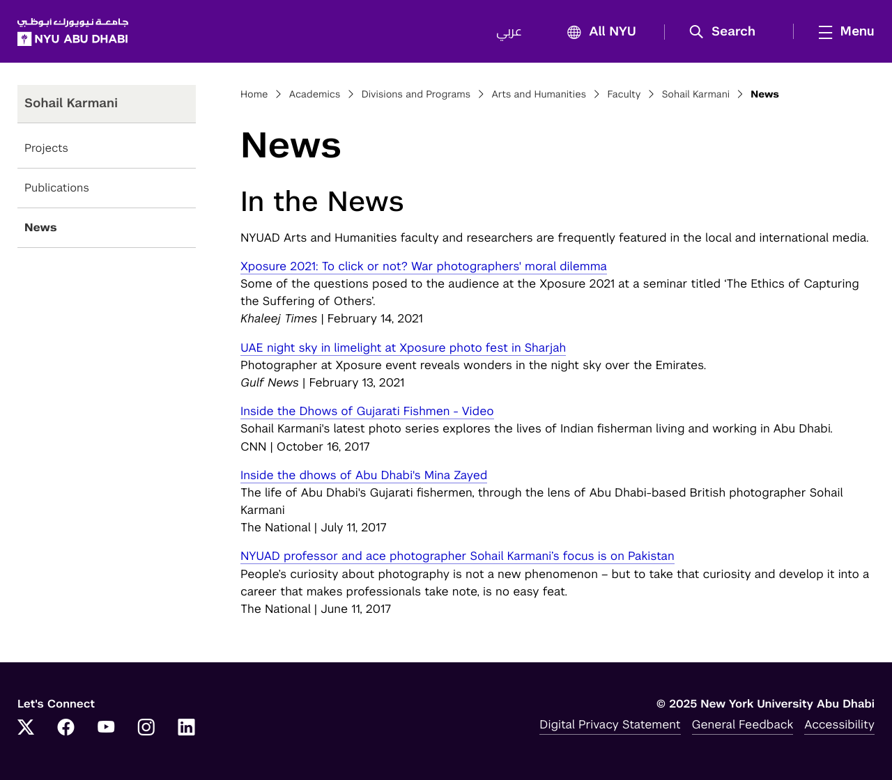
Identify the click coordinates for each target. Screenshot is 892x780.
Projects (46, 148)
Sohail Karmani (696, 94)
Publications (56, 187)
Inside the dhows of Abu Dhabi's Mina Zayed (363, 475)
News (40, 227)
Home (254, 94)
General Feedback (743, 724)
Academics (315, 94)
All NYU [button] (597, 32)
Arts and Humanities (538, 94)
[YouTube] (106, 728)
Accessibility (839, 724)
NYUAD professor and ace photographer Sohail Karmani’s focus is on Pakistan (457, 555)
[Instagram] (146, 728)
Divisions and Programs (416, 94)
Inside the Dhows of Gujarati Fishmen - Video (367, 411)
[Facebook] (66, 728)
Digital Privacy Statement (609, 724)
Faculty (623, 94)
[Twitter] (25, 728)
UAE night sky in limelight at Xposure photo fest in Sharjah (403, 347)
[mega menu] (842, 31)
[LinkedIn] (186, 728)
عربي (509, 32)
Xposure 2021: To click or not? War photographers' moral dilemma (423, 266)
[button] (727, 32)
